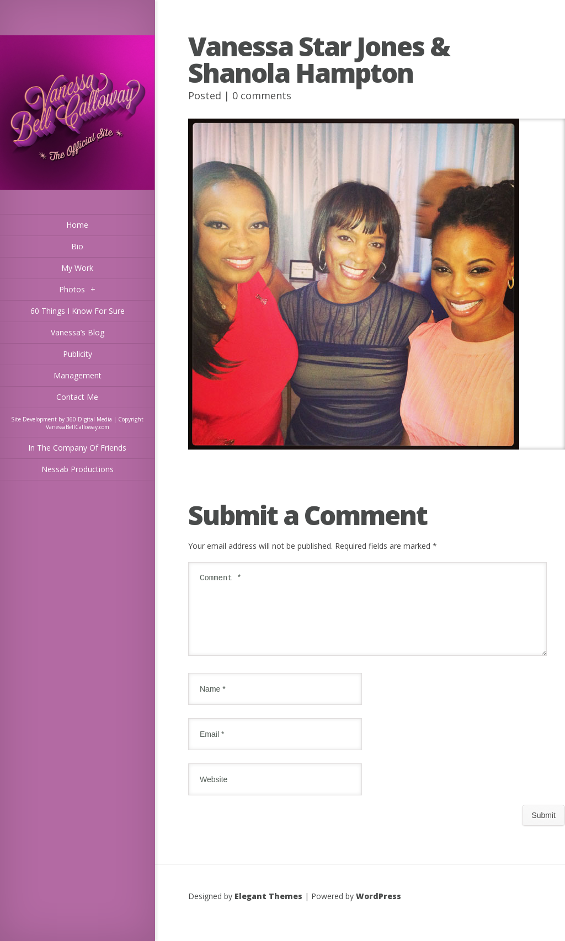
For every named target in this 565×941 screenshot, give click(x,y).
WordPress (378, 909)
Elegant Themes (268, 909)
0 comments (261, 95)
